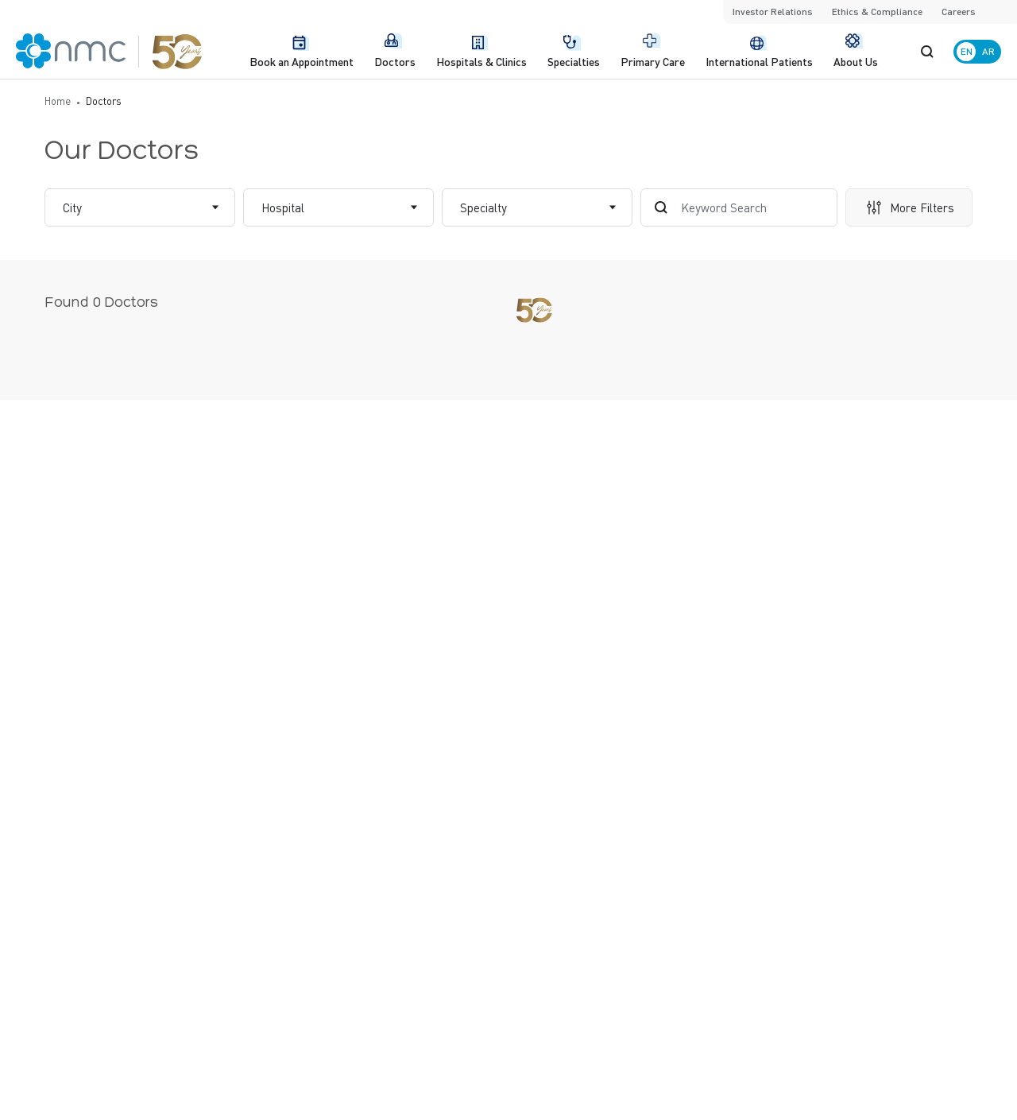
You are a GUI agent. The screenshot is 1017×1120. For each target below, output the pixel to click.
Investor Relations (773, 11)
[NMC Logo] (109, 51)
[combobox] (64, 208)
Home (57, 100)
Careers (959, 11)
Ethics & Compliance (877, 11)
